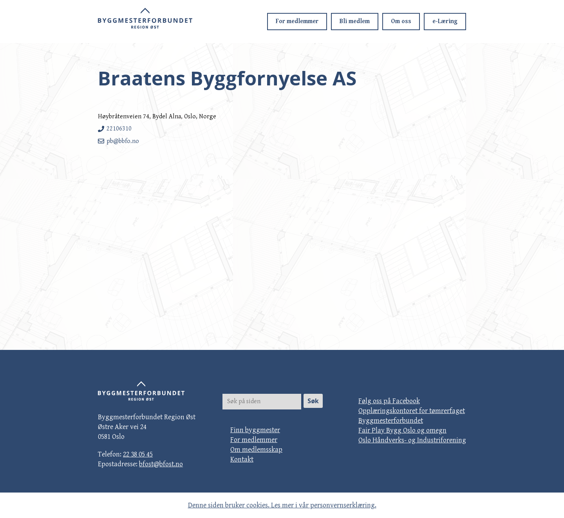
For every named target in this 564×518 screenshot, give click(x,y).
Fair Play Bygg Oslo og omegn (402, 430)
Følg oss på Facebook (389, 401)
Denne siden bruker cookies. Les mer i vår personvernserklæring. (282, 505)
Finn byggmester (255, 430)
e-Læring (444, 21)
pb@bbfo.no (123, 141)
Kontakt (241, 459)
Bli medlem (355, 21)
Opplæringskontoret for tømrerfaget (411, 411)
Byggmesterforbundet (390, 421)
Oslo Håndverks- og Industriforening (412, 440)
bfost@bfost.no (161, 464)
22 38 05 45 (138, 454)
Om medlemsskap (256, 450)
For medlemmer (297, 21)
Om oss (401, 21)
